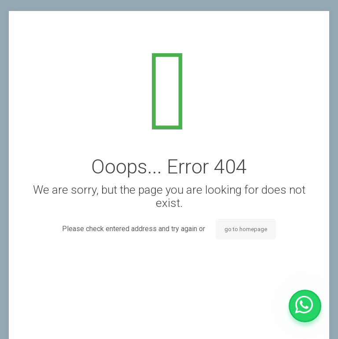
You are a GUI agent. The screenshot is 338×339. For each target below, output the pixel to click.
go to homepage (245, 229)
